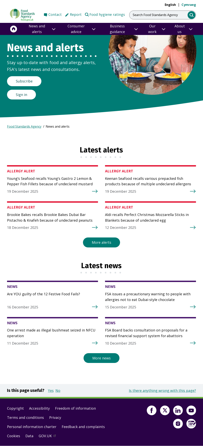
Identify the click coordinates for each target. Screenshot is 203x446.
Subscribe (24, 81)
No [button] (57, 390)
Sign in (21, 94)
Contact (55, 14)
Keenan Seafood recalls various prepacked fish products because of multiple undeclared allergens (148, 181)
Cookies (13, 435)
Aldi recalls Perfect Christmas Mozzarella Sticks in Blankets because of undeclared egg (147, 217)
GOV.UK (49, 437)
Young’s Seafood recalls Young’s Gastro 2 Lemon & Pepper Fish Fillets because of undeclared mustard (50, 181)
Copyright (15, 408)
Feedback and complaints (83, 426)
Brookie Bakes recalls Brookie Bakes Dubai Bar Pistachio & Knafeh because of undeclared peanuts (50, 217)
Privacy (55, 417)
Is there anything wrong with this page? (162, 390)
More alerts (101, 242)
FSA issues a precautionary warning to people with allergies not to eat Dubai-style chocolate (148, 297)
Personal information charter (31, 426)
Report (76, 14)
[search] (192, 15)
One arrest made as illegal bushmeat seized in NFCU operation (51, 333)
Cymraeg (189, 5)
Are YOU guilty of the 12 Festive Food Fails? (43, 294)
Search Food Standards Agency (155, 15)
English (170, 5)
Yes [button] (51, 390)
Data (29, 435)
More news (101, 358)
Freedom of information (75, 408)
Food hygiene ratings (105, 14)
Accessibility (39, 408)
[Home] (13, 29)
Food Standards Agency (24, 126)
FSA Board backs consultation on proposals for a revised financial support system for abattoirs (146, 333)
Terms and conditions (25, 417)
